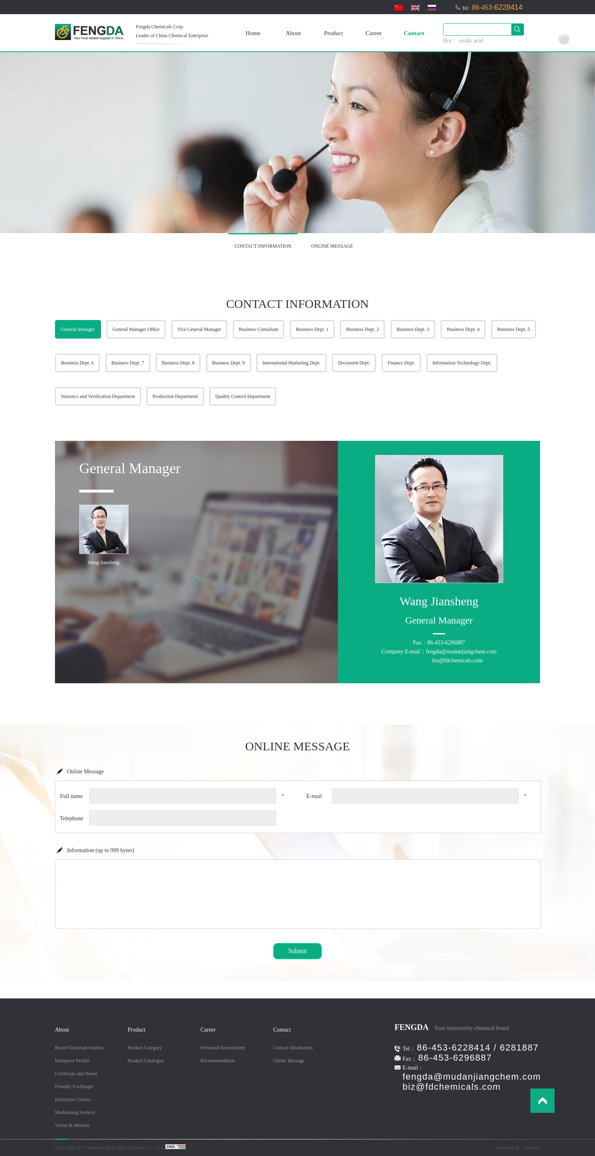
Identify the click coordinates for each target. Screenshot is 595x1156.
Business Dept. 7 (128, 363)
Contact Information (293, 1047)
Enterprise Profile (72, 1060)
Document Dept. (354, 363)
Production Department (175, 396)
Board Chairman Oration (79, 1047)
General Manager (78, 329)
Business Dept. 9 (228, 363)
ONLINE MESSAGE (332, 246)
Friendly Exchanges (74, 1086)
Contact (414, 33)
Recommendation (217, 1060)
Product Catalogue (146, 1060)
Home (252, 33)
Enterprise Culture (73, 1099)
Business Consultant (259, 329)
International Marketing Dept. (291, 363)
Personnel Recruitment (222, 1047)
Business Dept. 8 (178, 363)
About (293, 33)
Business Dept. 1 (312, 329)
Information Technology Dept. (462, 363)
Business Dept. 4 (463, 329)
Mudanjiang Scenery (75, 1112)
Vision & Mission (72, 1125)
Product (333, 33)
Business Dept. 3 (413, 329)
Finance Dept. (401, 363)
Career (374, 33)
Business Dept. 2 (362, 329)
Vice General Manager (199, 329)
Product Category (145, 1047)
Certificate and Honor (76, 1073)
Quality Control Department (242, 396)
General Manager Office (136, 329)
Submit (297, 951)
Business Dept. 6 (77, 363)
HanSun (532, 1147)
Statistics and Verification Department (98, 396)
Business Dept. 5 (513, 329)
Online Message (289, 1060)
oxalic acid (471, 41)
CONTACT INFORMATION (262, 246)
